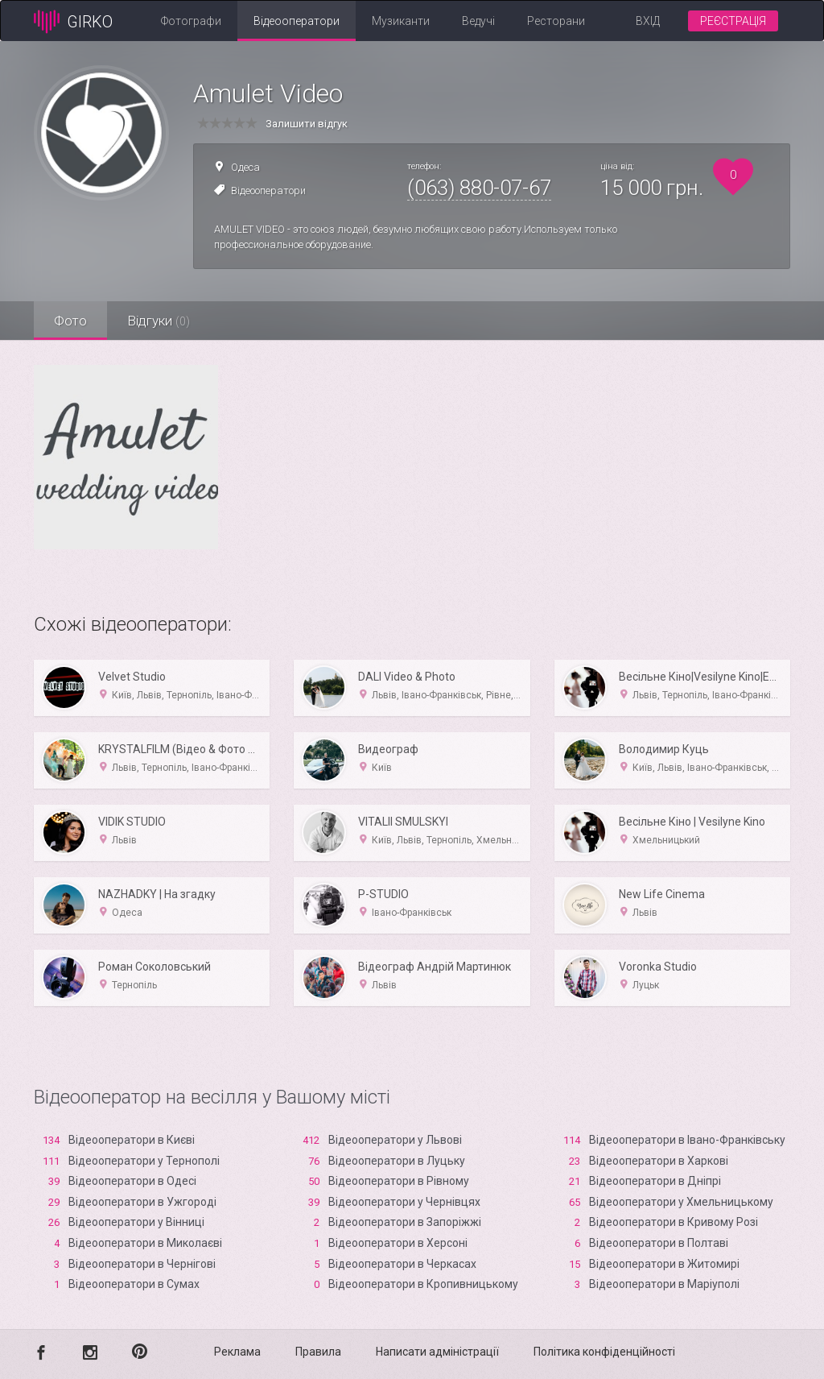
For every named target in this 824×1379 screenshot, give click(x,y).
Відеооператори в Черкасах (402, 1263)
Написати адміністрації (437, 1351)
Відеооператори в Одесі (132, 1180)
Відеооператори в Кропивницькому (423, 1284)
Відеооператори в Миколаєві (145, 1242)
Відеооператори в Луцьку (396, 1160)
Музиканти (401, 20)
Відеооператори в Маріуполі (664, 1284)
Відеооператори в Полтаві (658, 1242)
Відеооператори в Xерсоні (398, 1242)
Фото (70, 321)
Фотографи (191, 20)
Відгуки (158, 321)
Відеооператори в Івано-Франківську (687, 1139)
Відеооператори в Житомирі (664, 1263)
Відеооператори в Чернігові (142, 1263)
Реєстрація (733, 20)
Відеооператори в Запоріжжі (404, 1221)
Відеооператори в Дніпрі (655, 1180)
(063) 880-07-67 (479, 188)
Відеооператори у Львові (395, 1139)
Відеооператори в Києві (131, 1139)
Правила (318, 1351)
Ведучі (478, 20)
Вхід (648, 20)
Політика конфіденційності (604, 1351)
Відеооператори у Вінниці (136, 1221)
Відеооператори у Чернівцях (404, 1201)
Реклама (237, 1351)
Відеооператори (296, 20)
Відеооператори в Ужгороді (142, 1201)
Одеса (245, 167)
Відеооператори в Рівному (398, 1180)
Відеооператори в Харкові (658, 1160)
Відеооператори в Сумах (134, 1284)
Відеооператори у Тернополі (144, 1160)
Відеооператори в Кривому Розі (673, 1221)
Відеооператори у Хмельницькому (681, 1201)
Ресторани (556, 20)
